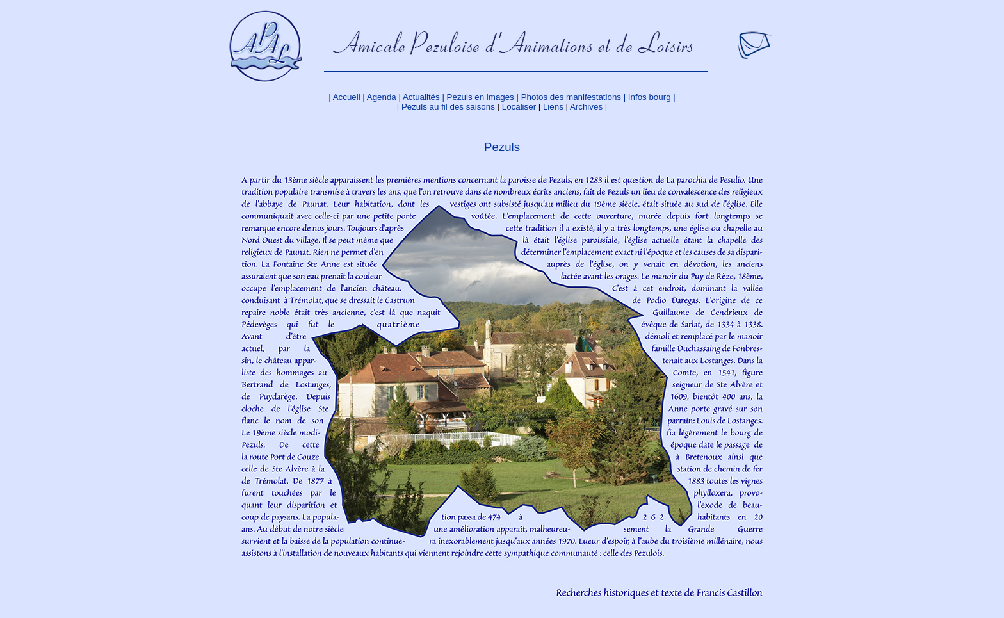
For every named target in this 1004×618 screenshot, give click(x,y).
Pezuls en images (482, 97)
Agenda (381, 97)
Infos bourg (649, 97)
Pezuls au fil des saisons (448, 106)
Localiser (519, 106)
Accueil (346, 97)
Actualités (421, 97)
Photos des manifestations (571, 97)
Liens (551, 106)
